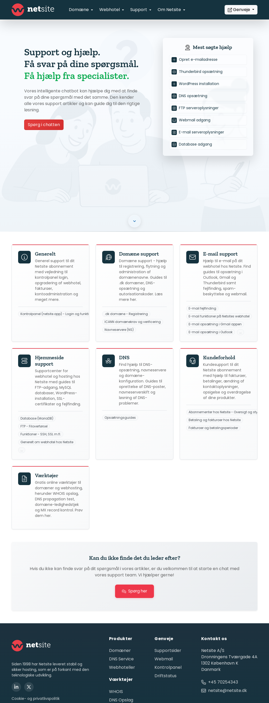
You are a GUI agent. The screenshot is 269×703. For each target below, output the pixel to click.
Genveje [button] (239, 9)
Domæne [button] (79, 9)
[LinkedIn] (16, 687)
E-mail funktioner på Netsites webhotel (219, 316)
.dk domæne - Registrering (126, 314)
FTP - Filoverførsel (34, 426)
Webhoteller (122, 667)
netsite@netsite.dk (227, 690)
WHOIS (116, 691)
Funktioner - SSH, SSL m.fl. (40, 434)
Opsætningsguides (120, 418)
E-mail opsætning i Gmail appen (215, 324)
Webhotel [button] (110, 9)
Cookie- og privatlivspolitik (36, 698)
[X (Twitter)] (29, 687)
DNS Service (121, 658)
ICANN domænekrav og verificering (133, 322)
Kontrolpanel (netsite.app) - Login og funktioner (58, 314)
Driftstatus (165, 675)
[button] (134, 221)
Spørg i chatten (44, 124)
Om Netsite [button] (170, 9)
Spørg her (134, 591)
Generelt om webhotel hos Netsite (46, 442)
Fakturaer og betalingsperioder (213, 428)
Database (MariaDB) (36, 418)
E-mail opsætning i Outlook (210, 332)
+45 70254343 (223, 682)
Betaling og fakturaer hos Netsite (215, 420)
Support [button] (139, 9)
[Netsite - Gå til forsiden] (33, 9)
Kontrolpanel (168, 667)
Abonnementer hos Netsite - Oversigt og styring (226, 412)
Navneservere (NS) (119, 330)
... (240, 332)
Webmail (163, 658)
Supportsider (167, 650)
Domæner (120, 650)
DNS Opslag (121, 699)
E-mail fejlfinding (202, 308)
